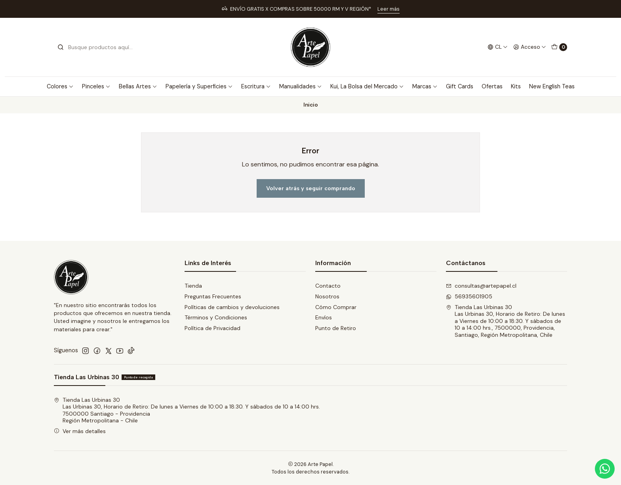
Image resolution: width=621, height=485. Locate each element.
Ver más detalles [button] (80, 431)
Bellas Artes (138, 86)
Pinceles (96, 86)
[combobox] (97, 47)
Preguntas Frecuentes (213, 296)
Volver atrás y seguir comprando (310, 188)
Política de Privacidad (212, 328)
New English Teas (552, 86)
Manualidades (300, 86)
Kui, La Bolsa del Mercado (367, 86)
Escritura (256, 86)
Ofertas (492, 86)
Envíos (323, 317)
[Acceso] (530, 47)
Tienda (193, 285)
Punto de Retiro (335, 328)
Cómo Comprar (335, 307)
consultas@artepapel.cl (481, 285)
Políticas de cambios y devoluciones (232, 307)
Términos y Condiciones (216, 317)
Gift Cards (459, 86)
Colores (60, 86)
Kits (516, 86)
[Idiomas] (497, 47)
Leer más (388, 9)
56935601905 (469, 296)
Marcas (425, 86)
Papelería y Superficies (199, 86)
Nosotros (327, 296)
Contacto (328, 285)
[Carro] (559, 47)
